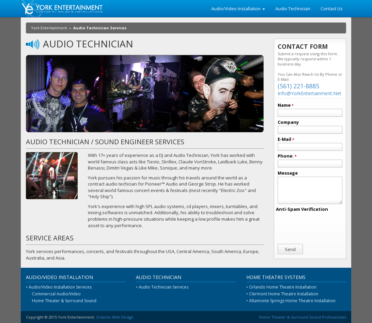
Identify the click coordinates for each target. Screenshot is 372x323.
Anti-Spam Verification (302, 209)
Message (288, 173)
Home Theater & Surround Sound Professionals (302, 317)
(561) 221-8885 (298, 86)
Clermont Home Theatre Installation (283, 294)
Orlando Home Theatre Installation (282, 287)
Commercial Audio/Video (56, 294)
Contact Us (332, 8)
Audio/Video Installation (238, 8)
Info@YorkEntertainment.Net (309, 93)
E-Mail (286, 139)
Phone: (287, 156)
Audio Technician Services (163, 287)
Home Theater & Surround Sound (64, 301)
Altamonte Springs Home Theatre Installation (292, 301)
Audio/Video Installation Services (60, 287)
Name (285, 105)
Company (288, 122)
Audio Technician (292, 8)
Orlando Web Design (115, 317)
